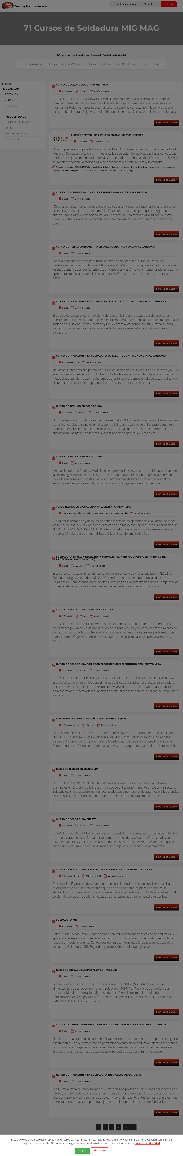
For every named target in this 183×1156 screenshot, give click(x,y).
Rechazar (99, 1150)
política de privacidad (147, 1143)
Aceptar (82, 1150)
